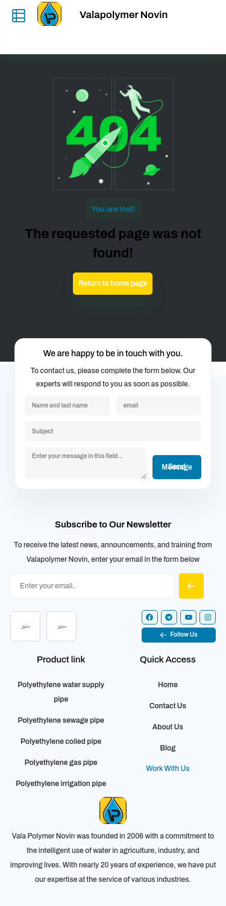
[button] (179, 635)
